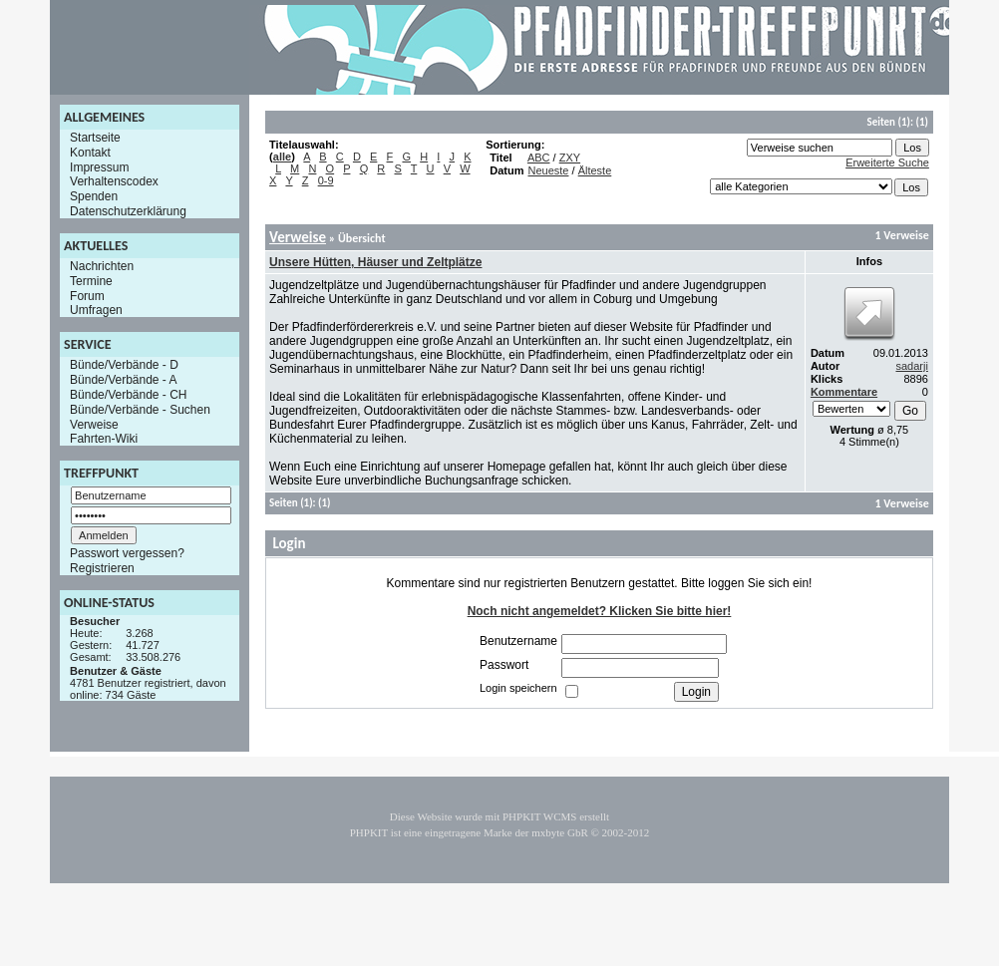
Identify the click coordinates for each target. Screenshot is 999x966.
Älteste (595, 170)
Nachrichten (102, 266)
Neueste (547, 170)
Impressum (99, 166)
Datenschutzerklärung (128, 211)
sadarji (911, 366)
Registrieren (102, 568)
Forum (87, 295)
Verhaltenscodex (114, 181)
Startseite (95, 138)
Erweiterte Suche (887, 162)
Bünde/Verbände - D (124, 365)
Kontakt (90, 153)
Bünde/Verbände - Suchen (140, 410)
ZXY (569, 157)
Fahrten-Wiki (104, 439)
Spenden (94, 196)
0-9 (326, 180)
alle (282, 156)
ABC (538, 157)
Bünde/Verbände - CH (128, 395)
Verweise (94, 424)
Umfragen (96, 310)
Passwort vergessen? (127, 553)
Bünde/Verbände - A (123, 380)
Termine (91, 281)
